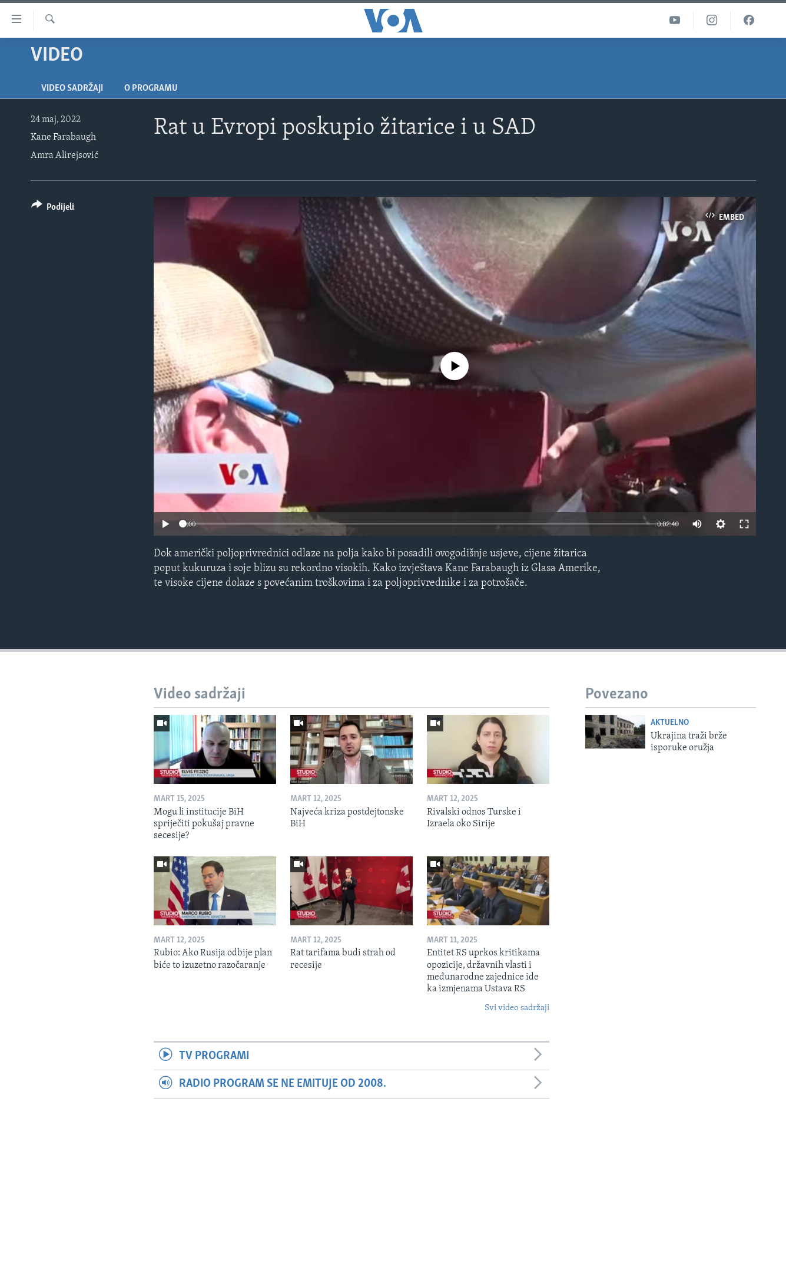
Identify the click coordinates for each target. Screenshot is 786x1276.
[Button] (53, 209)
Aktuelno (670, 722)
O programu (151, 88)
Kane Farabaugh (63, 137)
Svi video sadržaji (517, 1008)
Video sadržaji (72, 88)
